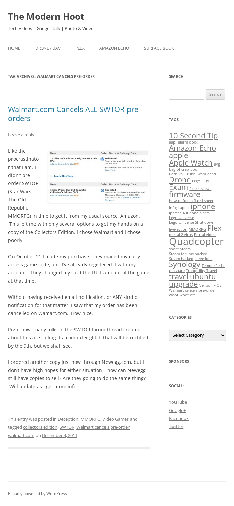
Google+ (177, 410)
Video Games (115, 419)
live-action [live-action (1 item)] (178, 229)
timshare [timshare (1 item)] (177, 270)
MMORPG (90, 419)
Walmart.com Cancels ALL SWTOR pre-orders (74, 113)
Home (14, 48)
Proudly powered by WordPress (37, 494)
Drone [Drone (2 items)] (180, 179)
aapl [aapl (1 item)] (173, 142)
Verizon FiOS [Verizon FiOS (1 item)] (210, 285)
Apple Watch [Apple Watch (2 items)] (191, 163)
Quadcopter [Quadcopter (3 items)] (196, 241)
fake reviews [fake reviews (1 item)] (200, 188)
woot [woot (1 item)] (173, 295)
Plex (80, 48)
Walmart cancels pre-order (103, 427)
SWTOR (67, 427)
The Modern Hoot (46, 16)
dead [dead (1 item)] (211, 174)
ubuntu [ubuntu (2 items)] (203, 276)
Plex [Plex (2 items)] (214, 228)
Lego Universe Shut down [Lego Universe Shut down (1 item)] (191, 222)
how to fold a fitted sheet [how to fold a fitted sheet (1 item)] (191, 200)
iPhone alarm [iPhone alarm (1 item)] (198, 213)
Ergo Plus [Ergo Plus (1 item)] (200, 181)
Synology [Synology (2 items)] (184, 264)
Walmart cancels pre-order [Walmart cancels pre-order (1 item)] (192, 290)
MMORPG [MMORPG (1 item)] (197, 229)
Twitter (176, 426)
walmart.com (21, 435)
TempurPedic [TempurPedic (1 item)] (213, 265)
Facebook (179, 418)
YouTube (178, 402)
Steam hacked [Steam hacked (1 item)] (181, 258)
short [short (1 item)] (174, 249)
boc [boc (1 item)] (193, 169)
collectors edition (40, 427)
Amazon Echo (114, 48)
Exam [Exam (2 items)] (178, 187)
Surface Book (159, 48)
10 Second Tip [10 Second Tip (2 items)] (193, 135)
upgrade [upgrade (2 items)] (183, 284)
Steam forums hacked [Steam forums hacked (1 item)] (188, 253)
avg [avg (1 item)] (217, 164)
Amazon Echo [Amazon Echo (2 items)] (192, 148)
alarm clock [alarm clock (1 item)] (188, 142)
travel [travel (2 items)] (179, 276)
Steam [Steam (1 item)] (185, 249)
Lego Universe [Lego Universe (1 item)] (181, 217)
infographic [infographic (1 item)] (179, 207)
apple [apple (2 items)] (178, 155)
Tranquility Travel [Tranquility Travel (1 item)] (201, 270)
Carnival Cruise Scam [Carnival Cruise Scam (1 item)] (187, 174)
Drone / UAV (48, 48)
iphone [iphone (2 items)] (203, 206)
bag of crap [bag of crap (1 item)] (179, 169)
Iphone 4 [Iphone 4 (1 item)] (177, 213)
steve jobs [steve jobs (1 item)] (203, 258)
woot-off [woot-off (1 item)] (187, 295)
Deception (68, 419)
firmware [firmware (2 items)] (184, 194)
